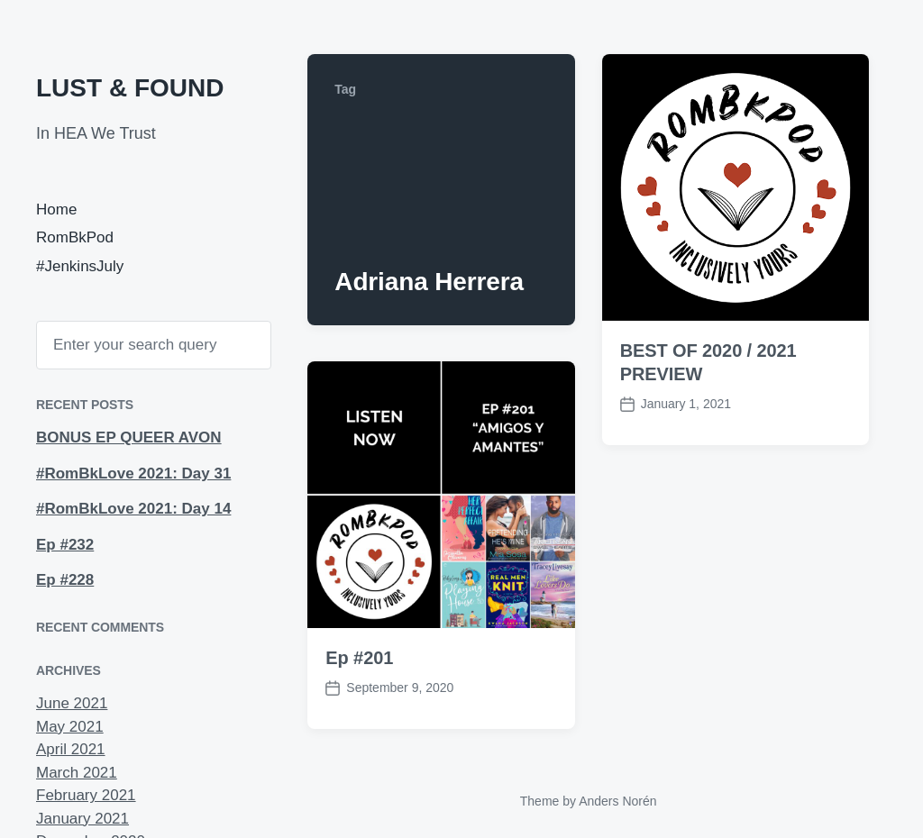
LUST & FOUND (130, 88)
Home (56, 209)
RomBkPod (75, 237)
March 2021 (76, 772)
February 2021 (86, 795)
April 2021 (70, 749)
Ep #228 (65, 579)
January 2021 (82, 818)
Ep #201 (359, 658)
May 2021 (70, 726)
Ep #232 (65, 544)
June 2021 (71, 703)
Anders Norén (617, 801)
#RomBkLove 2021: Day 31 (133, 473)
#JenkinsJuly (79, 266)
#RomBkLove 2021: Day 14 (133, 508)
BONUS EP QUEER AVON (129, 437)
